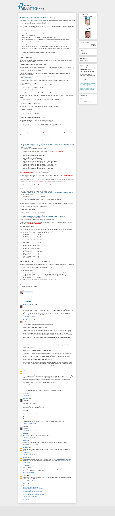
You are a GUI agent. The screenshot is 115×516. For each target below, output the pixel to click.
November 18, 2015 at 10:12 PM (30, 444)
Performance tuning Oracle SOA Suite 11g (37, 18)
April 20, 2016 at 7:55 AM (29, 454)
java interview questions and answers (31, 487)
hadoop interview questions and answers (32, 491)
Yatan (24, 426)
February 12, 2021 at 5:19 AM (30, 496)
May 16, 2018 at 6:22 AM (29, 480)
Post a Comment (25, 499)
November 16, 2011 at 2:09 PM (30, 384)
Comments (84, 101)
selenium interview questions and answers (33, 488)
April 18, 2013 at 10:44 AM (29, 437)
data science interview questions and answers (33, 494)
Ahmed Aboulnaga (27, 319)
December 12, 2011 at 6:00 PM (30, 395)
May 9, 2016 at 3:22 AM (28, 462)
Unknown (25, 457)
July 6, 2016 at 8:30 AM (28, 472)
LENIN (24, 475)
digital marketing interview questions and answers (34, 490)
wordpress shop (27, 452)
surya (24, 433)
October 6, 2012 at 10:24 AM (29, 423)
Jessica (25, 440)
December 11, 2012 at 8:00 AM (30, 430)
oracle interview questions (29, 493)
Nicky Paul (25, 447)
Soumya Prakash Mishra (29, 304)
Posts (83, 99)
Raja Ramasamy (27, 370)
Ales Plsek (25, 398)
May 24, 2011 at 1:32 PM (29, 316)
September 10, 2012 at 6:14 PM (30, 413)
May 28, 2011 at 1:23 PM (29, 367)
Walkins (43, 470)
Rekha (24, 483)
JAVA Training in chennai (37, 478)
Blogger (60, 512)
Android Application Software (63, 460)
